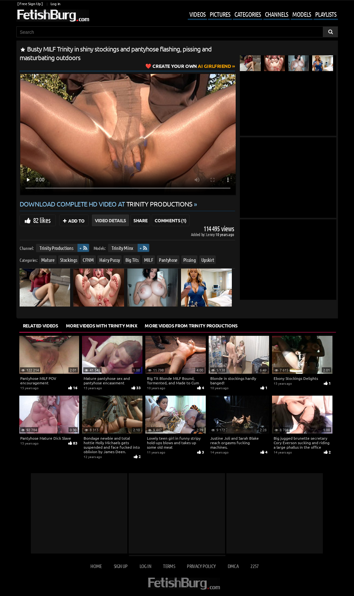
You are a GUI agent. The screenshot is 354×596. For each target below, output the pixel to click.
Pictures (220, 14)
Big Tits (131, 259)
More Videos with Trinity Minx (101, 325)
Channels (276, 14)
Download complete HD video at (107, 204)
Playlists (325, 14)
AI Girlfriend (191, 66)
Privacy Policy (201, 566)
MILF (148, 259)
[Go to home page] (52, 16)
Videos (197, 14)
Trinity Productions (56, 248)
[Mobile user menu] (258, 15)
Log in (55, 3)
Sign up (120, 566)
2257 (254, 566)
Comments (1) (170, 220)
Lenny (210, 234)
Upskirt (207, 259)
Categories (247, 14)
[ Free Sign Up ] (30, 3)
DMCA (233, 566)
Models (301, 14)
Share (140, 220)
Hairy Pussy (109, 259)
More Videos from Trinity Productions (191, 325)
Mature (47, 259)
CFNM (88, 259)
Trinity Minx (122, 248)
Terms (169, 566)
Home (96, 566)
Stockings (68, 259)
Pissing (189, 259)
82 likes (42, 220)
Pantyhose (168, 259)
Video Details (110, 220)
